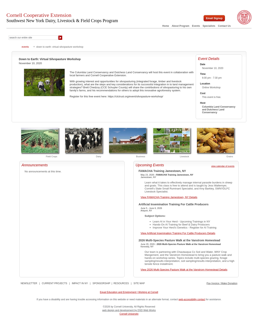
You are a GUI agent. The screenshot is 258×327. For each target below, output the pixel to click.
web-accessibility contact (192, 299)
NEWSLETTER (29, 283)
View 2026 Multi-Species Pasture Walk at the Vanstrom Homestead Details (184, 269)
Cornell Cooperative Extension (62, 17)
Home (165, 26)
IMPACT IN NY (80, 283)
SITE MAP (139, 283)
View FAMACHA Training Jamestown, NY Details (169, 197)
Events (196, 26)
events (25, 46)
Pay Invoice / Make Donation (222, 283)
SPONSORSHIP (101, 283)
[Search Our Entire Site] (33, 37)
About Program (180, 26)
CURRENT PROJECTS (54, 283)
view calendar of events (222, 166)
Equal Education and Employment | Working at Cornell (129, 292)
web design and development (118, 310)
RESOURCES (121, 283)
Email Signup (214, 18)
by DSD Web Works (145, 310)
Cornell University (129, 314)
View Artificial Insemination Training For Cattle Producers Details (178, 233)
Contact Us (224, 26)
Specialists (209, 26)
